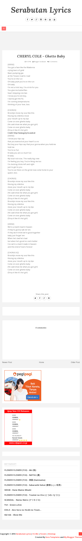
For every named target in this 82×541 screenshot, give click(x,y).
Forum (43, 534)
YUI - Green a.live (13, 505)
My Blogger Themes (73, 537)
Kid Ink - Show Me (13, 514)
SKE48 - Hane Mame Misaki (17, 490)
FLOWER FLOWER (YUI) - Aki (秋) (20, 470)
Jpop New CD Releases (18, 411)
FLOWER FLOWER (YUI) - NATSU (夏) (22, 475)
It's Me (35, 534)
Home (41, 362)
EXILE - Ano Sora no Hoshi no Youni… (22, 510)
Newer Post (7, 362)
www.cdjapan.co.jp (18, 443)
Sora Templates (52, 537)
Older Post (75, 362)
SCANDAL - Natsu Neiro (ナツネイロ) (22, 500)
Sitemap (52, 534)
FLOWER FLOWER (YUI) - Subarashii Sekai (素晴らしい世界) (32, 485)
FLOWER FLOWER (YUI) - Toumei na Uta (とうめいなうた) (33, 495)
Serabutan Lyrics (41, 10)
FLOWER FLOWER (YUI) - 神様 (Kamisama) (24, 480)
